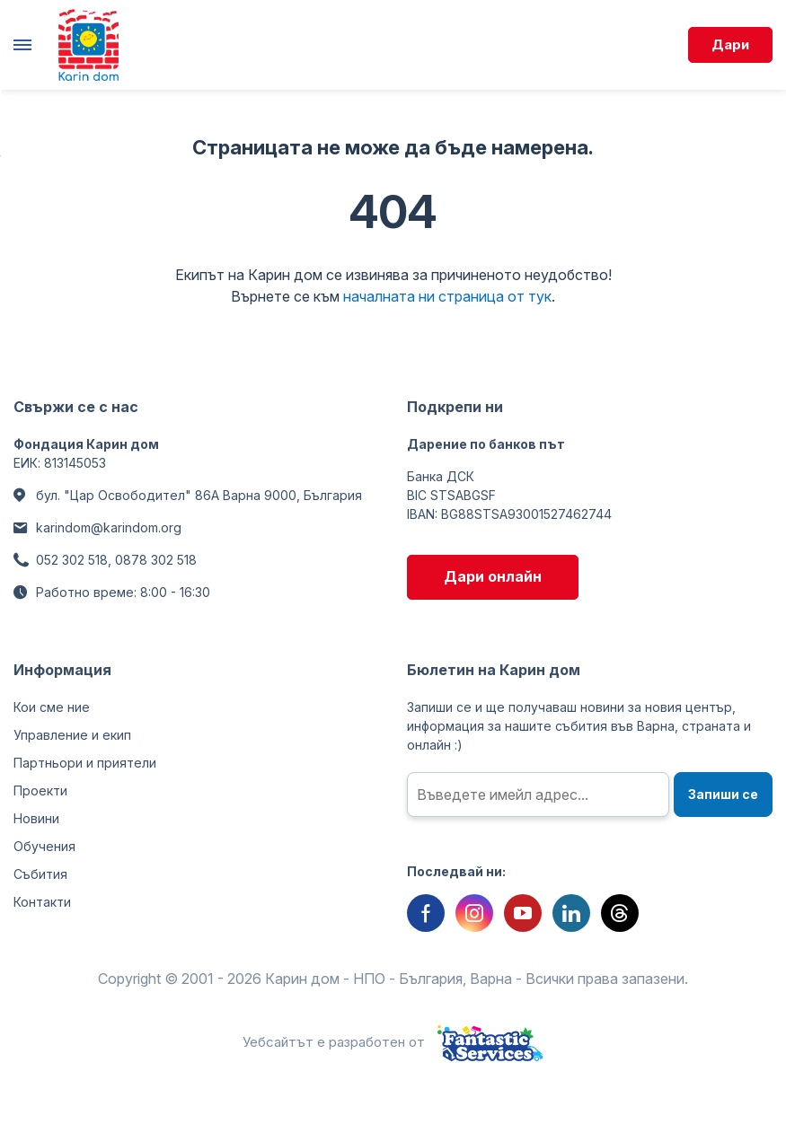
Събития (40, 874)
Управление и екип (72, 734)
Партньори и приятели (84, 762)
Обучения (44, 846)
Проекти (40, 790)
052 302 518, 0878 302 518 (116, 559)
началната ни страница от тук (447, 296)
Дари (730, 44)
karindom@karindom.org (108, 527)
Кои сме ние (51, 707)
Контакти (42, 901)
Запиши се (723, 794)
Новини (36, 818)
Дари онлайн (493, 576)
